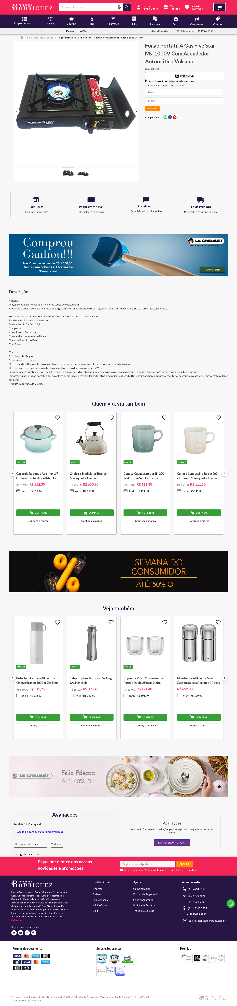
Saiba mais (16, 919)
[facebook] (170, 117)
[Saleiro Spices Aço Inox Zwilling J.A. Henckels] (91, 678)
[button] (119, 7)
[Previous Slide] (41, 31)
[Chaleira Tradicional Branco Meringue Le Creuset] (91, 473)
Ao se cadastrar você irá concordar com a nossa (148, 870)
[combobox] (95, 7)
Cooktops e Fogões (43, 37)
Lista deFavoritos (197, 7)
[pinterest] (175, 117)
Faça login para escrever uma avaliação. (40, 831)
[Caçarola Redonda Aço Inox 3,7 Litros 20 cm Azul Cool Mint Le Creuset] (38, 473)
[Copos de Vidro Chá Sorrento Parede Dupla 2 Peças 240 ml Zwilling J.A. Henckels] (145, 678)
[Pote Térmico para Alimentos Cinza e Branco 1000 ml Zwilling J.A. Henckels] (38, 678)
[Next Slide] (111, 31)
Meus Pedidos (171, 7)
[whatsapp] (165, 117)
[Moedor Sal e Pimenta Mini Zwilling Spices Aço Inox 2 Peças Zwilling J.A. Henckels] (199, 678)
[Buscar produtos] (127, 7)
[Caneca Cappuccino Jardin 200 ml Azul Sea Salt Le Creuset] (145, 473)
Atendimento (159, 31)
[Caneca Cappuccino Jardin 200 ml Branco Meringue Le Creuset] (199, 473)
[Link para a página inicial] (25, 37)
